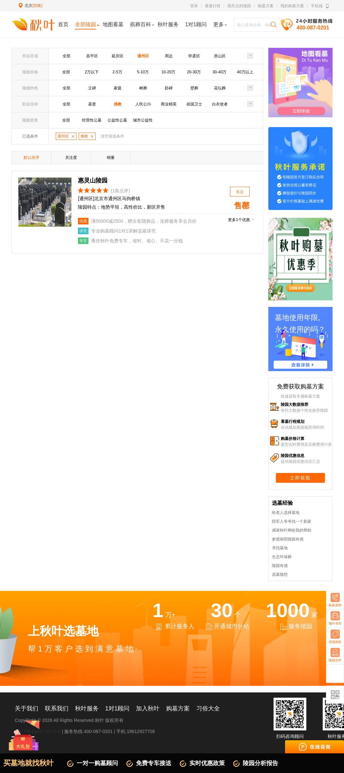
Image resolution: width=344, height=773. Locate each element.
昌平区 (92, 56)
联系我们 (56, 708)
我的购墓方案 (292, 6)
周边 (169, 56)
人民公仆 (143, 104)
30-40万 (220, 72)
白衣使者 (220, 104)
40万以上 (245, 72)
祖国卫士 (194, 104)
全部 (66, 56)
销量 (111, 157)
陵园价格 (30, 72)
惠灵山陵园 (92, 180)
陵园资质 (30, 120)
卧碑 (169, 88)
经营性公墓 (92, 120)
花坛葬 (220, 88)
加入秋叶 (148, 708)
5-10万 (143, 72)
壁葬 (194, 88)
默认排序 (31, 157)
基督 (92, 104)
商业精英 (169, 104)
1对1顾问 (117, 708)
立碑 (92, 88)
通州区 (143, 56)
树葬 (143, 88)
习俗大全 (208, 708)
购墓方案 (266, 6)
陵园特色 (30, 88)
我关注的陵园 (239, 6)
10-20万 (169, 72)
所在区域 (30, 56)
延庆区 (118, 56)
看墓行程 (212, 6)
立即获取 (300, 478)
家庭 (118, 88)
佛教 (118, 104)
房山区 (220, 56)
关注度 (71, 157)
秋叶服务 (87, 708)
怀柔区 (194, 56)
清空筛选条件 (112, 136)
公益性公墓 (117, 120)
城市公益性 (143, 120)
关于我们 (26, 708)
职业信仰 (30, 104)
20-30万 (194, 72)
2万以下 (92, 72)
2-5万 (117, 72)
